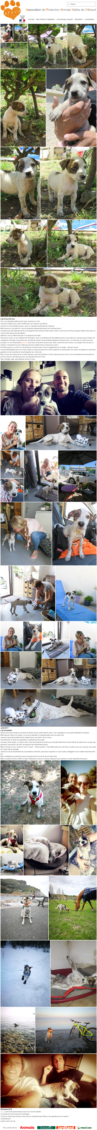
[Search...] (81, 4)
